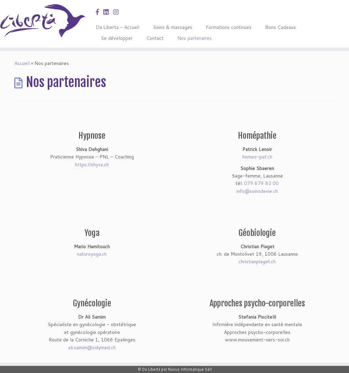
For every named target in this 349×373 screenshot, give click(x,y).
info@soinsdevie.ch (257, 191)
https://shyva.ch (92, 164)
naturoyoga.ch (92, 254)
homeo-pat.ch (257, 156)
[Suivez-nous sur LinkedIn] (108, 11)
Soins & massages (172, 27)
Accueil (22, 63)
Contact (155, 38)
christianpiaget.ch (257, 261)
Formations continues (229, 27)
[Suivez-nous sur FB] (99, 11)
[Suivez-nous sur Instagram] (118, 11)
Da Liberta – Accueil (117, 27)
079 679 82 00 (261, 183)
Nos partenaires (194, 38)
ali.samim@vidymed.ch (92, 347)
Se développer (117, 38)
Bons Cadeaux (280, 27)
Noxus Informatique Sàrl (190, 369)
